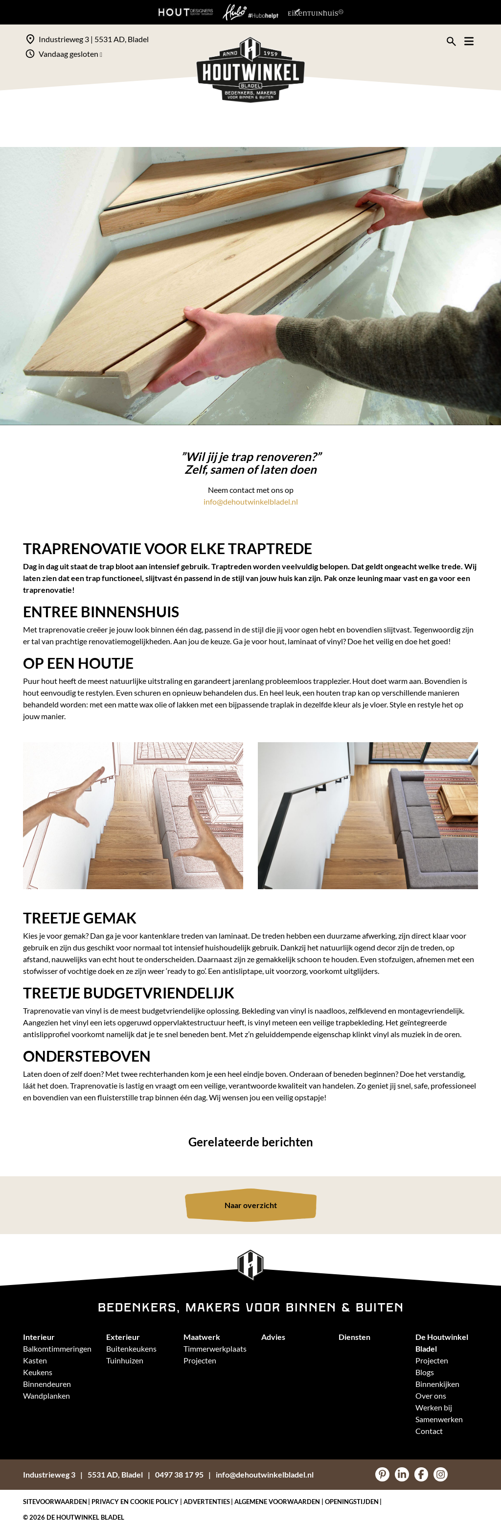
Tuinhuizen (124, 1360)
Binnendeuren (47, 1383)
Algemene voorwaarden (277, 1501)
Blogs (424, 1372)
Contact (429, 1430)
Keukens (37, 1372)
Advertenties (206, 1501)
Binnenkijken (437, 1383)
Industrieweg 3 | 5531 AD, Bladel (94, 39)
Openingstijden (352, 1501)
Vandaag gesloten (70, 53)
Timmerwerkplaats (215, 1348)
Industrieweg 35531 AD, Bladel (83, 1474)
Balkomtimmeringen (57, 1348)
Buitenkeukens (131, 1348)
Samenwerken (439, 1419)
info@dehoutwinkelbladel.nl (251, 501)
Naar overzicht (251, 1205)
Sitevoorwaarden (55, 1501)
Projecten (199, 1360)
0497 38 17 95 (179, 1474)
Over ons (430, 1395)
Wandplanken (46, 1395)
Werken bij (433, 1407)
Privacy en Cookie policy (135, 1501)
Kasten (35, 1360)
